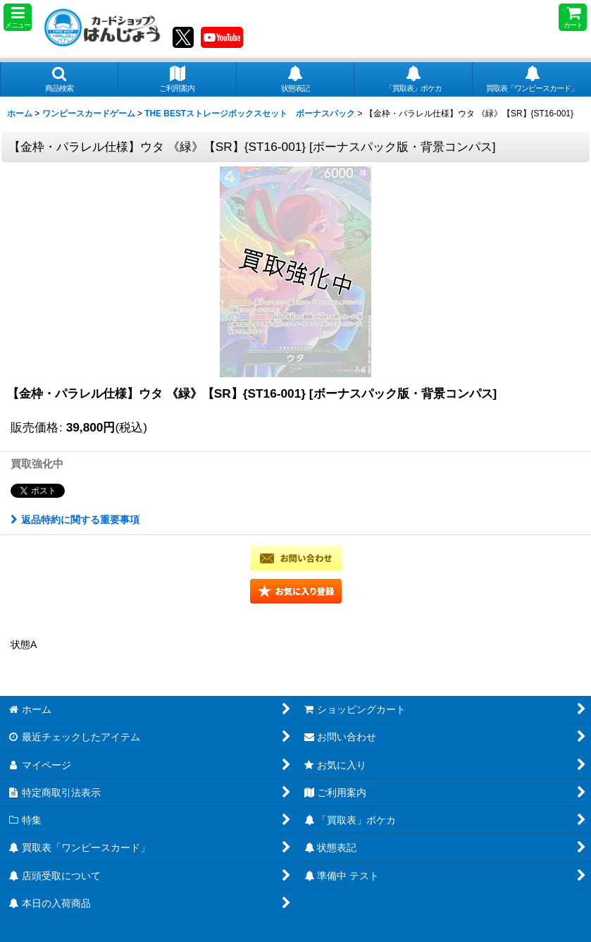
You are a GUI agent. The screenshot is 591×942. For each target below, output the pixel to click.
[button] (18, 17)
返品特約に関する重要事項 (75, 519)
